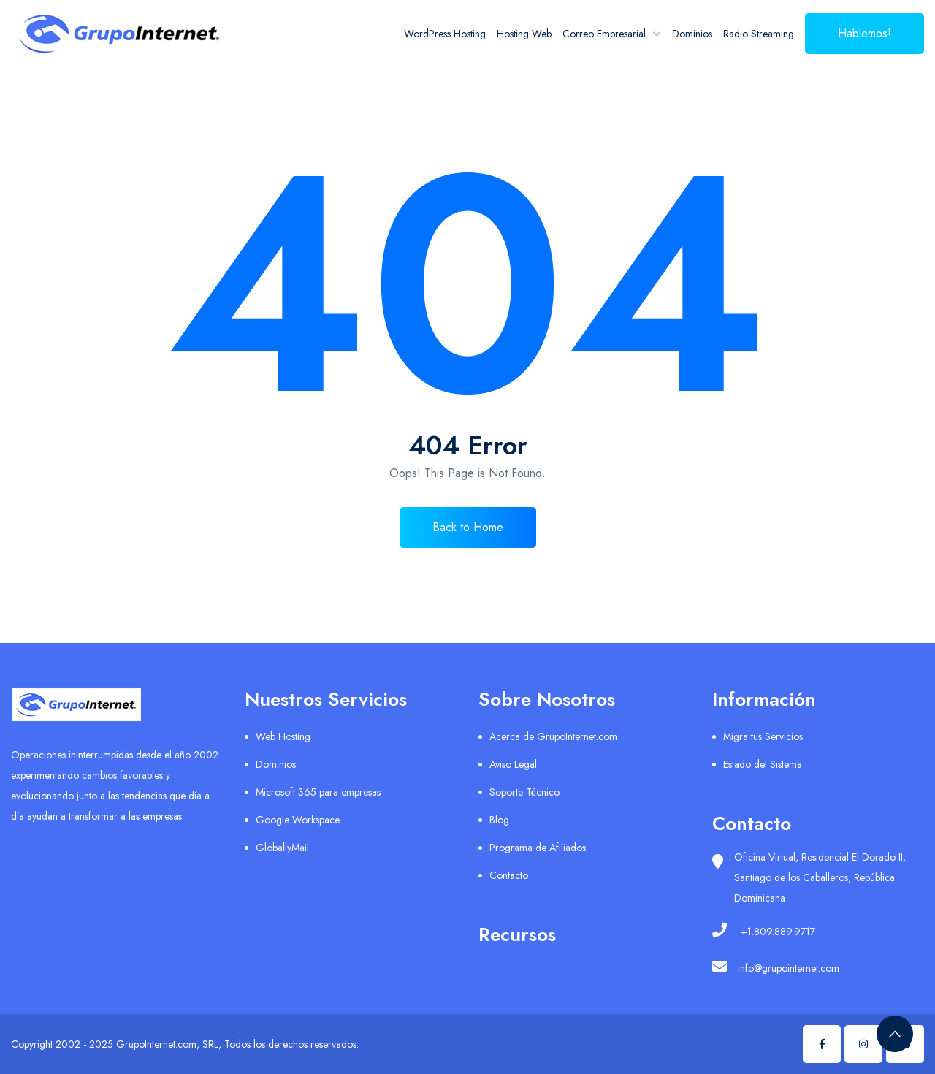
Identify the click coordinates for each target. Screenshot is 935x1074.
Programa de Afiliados (537, 847)
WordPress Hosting (445, 33)
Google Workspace (298, 819)
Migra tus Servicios (763, 736)
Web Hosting (283, 736)
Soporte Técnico (524, 792)
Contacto (508, 875)
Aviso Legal (513, 764)
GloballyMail (282, 847)
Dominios (692, 33)
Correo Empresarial (604, 33)
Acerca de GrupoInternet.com (553, 736)
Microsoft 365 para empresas (318, 792)
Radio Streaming (758, 33)
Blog (499, 819)
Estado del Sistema (762, 764)
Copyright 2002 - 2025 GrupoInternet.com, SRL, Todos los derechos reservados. (185, 1044)
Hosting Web (524, 33)
